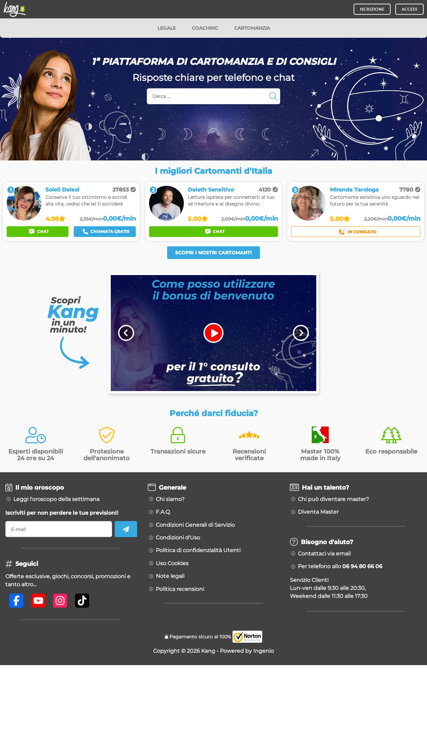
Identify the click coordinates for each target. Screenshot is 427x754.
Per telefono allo (340, 566)
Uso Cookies (172, 563)
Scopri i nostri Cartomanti (213, 253)
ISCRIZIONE (372, 9)
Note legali (170, 576)
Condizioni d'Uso (178, 538)
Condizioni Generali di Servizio (195, 525)
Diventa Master (318, 512)
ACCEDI (409, 9)
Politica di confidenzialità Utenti (198, 550)
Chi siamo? (170, 499)
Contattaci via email (324, 554)
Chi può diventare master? (333, 499)
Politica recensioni (180, 589)
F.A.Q (163, 512)
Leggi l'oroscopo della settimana (56, 499)
